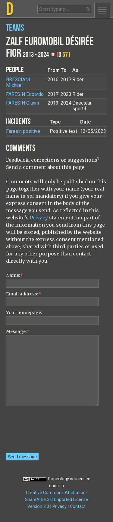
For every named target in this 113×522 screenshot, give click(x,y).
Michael (18, 82)
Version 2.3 (38, 506)
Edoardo (25, 94)
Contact (78, 506)
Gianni (22, 103)
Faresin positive (23, 131)
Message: (18, 331)
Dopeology (58, 478)
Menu (102, 10)
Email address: (23, 294)
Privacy (39, 218)
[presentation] (30, 431)
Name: (14, 275)
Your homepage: (24, 312)
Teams (15, 28)
